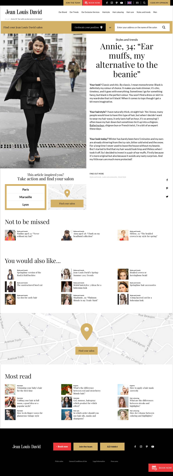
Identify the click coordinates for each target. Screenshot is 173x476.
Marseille (25, 197)
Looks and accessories (109, 177)
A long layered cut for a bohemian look (141, 299)
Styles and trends (144, 12)
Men (155, 12)
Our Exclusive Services (90, 12)
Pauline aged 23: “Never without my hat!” (28, 235)
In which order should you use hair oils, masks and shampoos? (86, 416)
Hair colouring (118, 12)
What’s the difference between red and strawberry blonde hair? (87, 391)
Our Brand (63, 12)
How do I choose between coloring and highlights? (142, 414)
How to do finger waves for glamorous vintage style (30, 414)
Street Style (122, 177)
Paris (25, 189)
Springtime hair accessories (143, 285)
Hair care (130, 12)
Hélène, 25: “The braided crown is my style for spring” (143, 235)
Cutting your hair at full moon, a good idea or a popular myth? (28, 403)
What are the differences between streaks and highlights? (141, 403)
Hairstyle (106, 12)
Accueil (7, 19)
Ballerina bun (97, 125)
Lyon (25, 204)
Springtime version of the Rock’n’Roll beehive (29, 274)
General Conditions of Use (78, 461)
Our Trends (74, 12)
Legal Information (99, 461)
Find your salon (67, 203)
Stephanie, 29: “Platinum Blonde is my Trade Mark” (85, 299)
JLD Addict (114, 446)
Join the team (73, 3)
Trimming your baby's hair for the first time (29, 389)
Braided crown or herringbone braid (138, 274)
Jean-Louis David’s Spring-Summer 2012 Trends (86, 274)
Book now (92, 2)
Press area (114, 461)
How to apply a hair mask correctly (142, 389)
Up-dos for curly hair (27, 297)
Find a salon (59, 461)
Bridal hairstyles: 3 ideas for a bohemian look (87, 286)
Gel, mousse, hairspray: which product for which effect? (85, 403)
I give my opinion (159, 3)
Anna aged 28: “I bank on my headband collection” (86, 235)
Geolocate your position (88, 27)
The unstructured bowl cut (29, 285)
